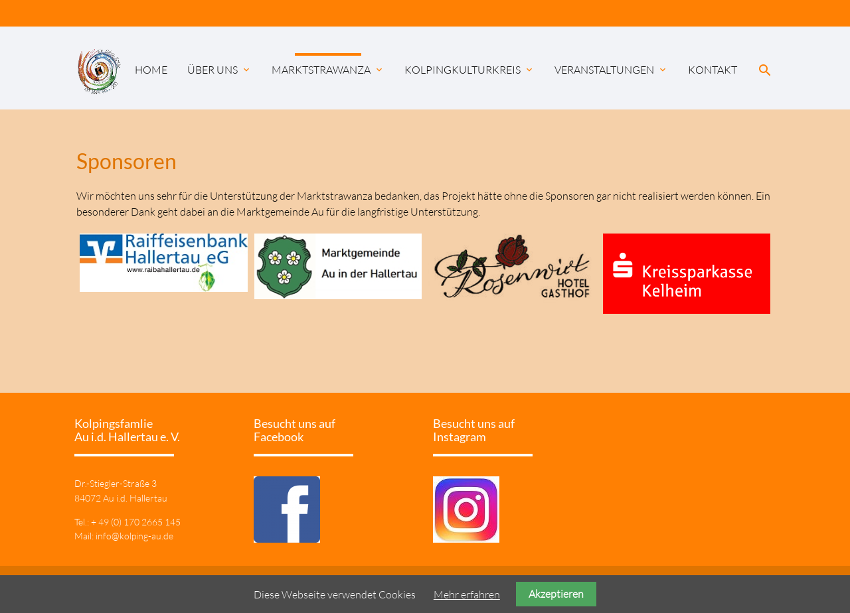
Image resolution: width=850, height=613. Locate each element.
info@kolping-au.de (134, 535)
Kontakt (712, 69)
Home (151, 69)
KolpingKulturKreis (469, 69)
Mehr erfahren (467, 594)
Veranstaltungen (611, 69)
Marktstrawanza (328, 69)
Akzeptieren (556, 593)
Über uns (219, 69)
